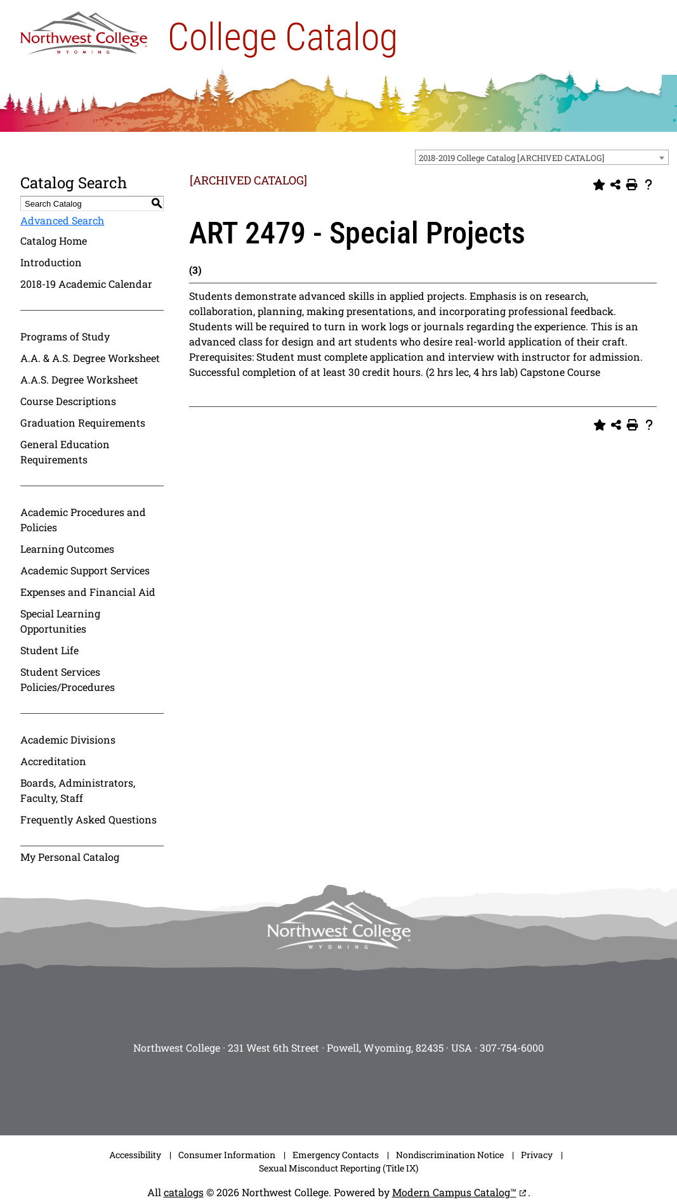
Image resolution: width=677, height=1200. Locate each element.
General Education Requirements (65, 451)
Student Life (49, 650)
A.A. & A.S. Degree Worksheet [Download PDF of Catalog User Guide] (90, 358)
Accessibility (135, 1155)
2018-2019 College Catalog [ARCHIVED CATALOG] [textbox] (512, 158)
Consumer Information (226, 1155)
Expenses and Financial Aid (87, 591)
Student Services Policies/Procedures (67, 679)
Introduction (51, 262)
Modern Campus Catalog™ (454, 1192)
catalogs (184, 1192)
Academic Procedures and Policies (83, 519)
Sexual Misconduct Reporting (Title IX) (338, 1168)
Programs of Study (65, 336)
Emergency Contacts (335, 1155)
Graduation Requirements (82, 422)
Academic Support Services (85, 570)
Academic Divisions (67, 739)
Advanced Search (62, 220)
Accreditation (53, 761)
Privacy (537, 1155)
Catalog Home (53, 240)
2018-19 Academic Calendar (86, 283)
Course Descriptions (68, 401)
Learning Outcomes (67, 548)
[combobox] (542, 157)
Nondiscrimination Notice (450, 1155)
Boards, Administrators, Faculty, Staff (77, 790)
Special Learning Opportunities (60, 621)
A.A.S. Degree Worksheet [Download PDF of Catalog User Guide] (79, 379)
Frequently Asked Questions (88, 819)
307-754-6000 (512, 1047)
